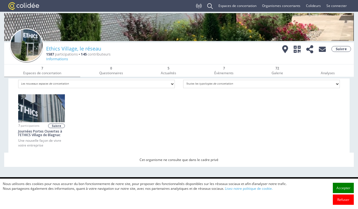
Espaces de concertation (237, 5)
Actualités (168, 70)
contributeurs (95, 54)
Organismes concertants (281, 5)
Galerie (277, 70)
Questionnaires (111, 70)
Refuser (343, 199)
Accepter (343, 188)
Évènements (224, 70)
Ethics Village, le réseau (73, 48)
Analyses (328, 73)
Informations (57, 59)
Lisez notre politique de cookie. (249, 188)
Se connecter (336, 5)
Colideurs (313, 5)
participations (62, 54)
